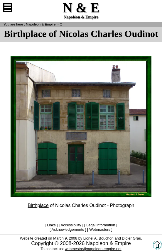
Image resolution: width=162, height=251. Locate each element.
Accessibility (71, 225)
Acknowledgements (67, 229)
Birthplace (38, 205)
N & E (40, 24)
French (154, 7)
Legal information (100, 225)
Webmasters (99, 229)
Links (51, 225)
